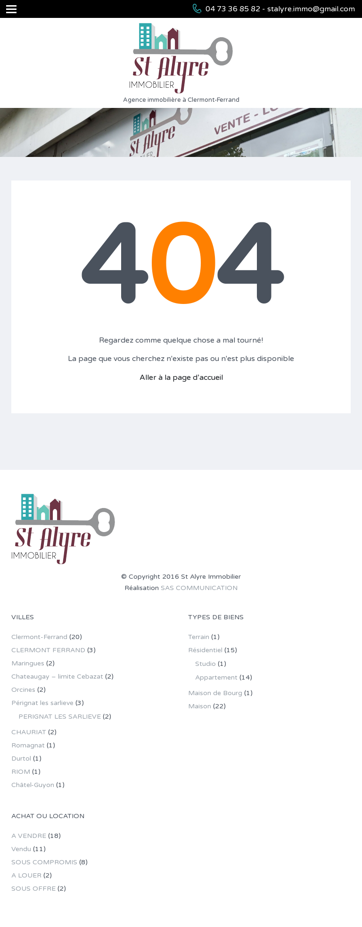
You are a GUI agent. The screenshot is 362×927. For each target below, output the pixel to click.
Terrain (198, 637)
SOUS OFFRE (33, 889)
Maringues (27, 663)
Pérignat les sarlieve (42, 703)
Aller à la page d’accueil (181, 377)
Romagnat (28, 745)
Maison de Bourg (215, 693)
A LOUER (26, 875)
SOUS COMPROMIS (44, 862)
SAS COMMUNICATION (199, 588)
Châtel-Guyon (32, 785)
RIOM (20, 772)
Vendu (21, 849)
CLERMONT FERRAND (48, 650)
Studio (205, 664)
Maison (199, 706)
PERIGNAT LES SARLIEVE (59, 717)
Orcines (23, 690)
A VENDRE (28, 836)
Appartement (216, 677)
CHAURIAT (28, 732)
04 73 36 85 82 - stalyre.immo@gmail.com (280, 9)
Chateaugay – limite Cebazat (57, 677)
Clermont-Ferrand (39, 637)
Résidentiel (205, 650)
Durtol (21, 759)
